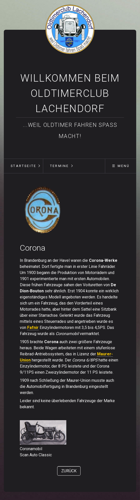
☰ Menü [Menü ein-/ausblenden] (121, 166)
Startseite (23, 166)
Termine (59, 166)
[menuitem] (23, 166)
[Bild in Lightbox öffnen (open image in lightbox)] (43, 210)
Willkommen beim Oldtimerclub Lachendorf (69, 93)
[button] (69, 471)
